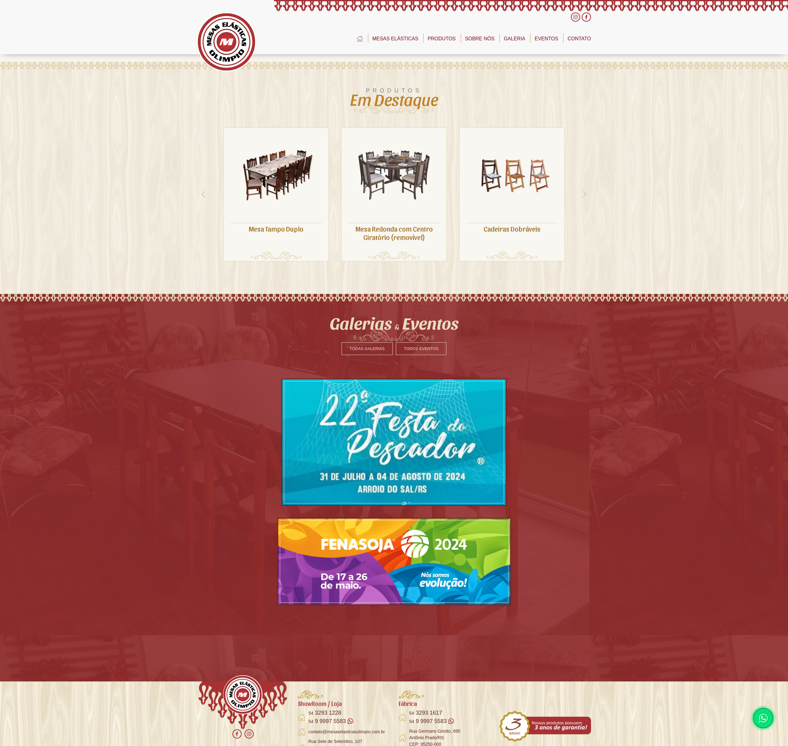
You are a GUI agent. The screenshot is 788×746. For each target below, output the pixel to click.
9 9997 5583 (330, 721)
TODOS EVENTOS (421, 348)
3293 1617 (425, 713)
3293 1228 (324, 713)
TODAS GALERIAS (367, 348)
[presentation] (203, 194)
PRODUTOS (441, 38)
